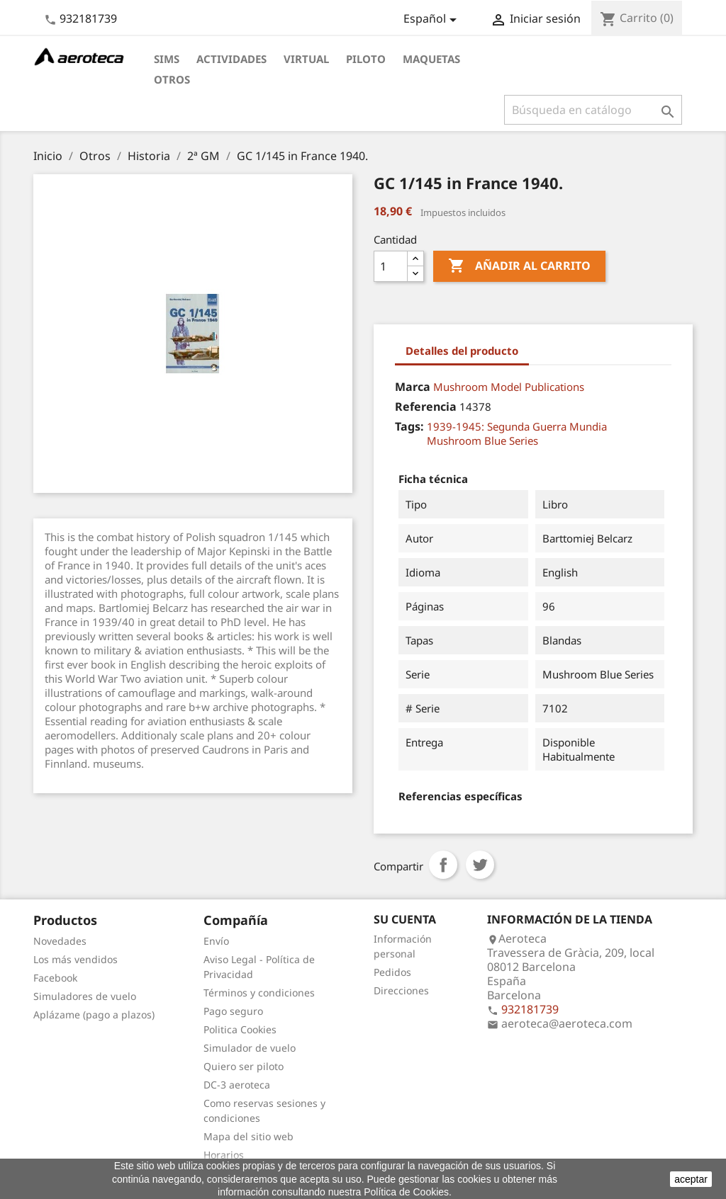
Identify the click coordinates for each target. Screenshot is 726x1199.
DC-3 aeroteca (236, 1084)
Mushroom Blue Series (482, 440)
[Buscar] (593, 110)
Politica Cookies (240, 1029)
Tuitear (480, 865)
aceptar (691, 1179)
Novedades (59, 941)
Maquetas (431, 59)
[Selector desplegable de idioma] (432, 19)
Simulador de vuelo (249, 1048)
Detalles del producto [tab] (462, 350)
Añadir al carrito (519, 266)
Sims (166, 59)
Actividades (231, 59)
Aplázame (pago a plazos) (94, 1014)
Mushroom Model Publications (508, 387)
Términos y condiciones (259, 992)
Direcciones (401, 990)
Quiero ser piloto (243, 1066)
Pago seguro (233, 1011)
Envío (216, 941)
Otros (172, 79)
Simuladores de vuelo (84, 996)
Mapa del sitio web (248, 1136)
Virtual (306, 59)
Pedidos (392, 972)
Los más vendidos (75, 959)
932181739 (88, 18)
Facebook (55, 977)
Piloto (366, 59)
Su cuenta (405, 919)
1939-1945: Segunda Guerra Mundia (517, 426)
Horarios (223, 1154)
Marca (412, 387)
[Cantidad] (391, 266)
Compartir (443, 865)
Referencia (426, 406)
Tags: (409, 426)
